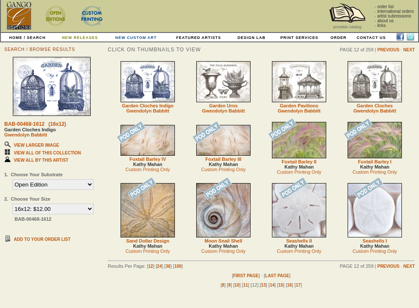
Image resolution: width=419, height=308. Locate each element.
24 (159, 266)
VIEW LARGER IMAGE (36, 145)
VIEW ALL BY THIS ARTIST (41, 160)
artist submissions (394, 16)
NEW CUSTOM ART (136, 38)
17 (298, 285)
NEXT (409, 49)
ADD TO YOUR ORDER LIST (42, 239)
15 (280, 285)
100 (178, 266)
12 (150, 266)
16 (289, 285)
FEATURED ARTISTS (198, 38)
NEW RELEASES (80, 38)
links (381, 25)
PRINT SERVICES (299, 38)
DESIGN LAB (251, 38)
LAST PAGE (277, 275)
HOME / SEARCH (27, 38)
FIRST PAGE (245, 275)
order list (385, 6)
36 (167, 266)
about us (385, 20)
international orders (395, 11)
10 (237, 285)
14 (272, 285)
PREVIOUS (388, 49)
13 (263, 285)
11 (245, 285)
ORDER (338, 38)
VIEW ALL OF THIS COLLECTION (47, 153)
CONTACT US (371, 38)
